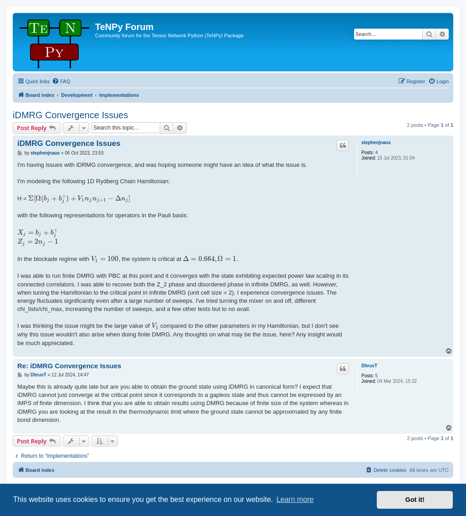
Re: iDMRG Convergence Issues (69, 366)
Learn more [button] (295, 499)
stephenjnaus (375, 142)
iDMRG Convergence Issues (70, 115)
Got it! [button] (415, 499)
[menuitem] (61, 81)
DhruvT (369, 365)
